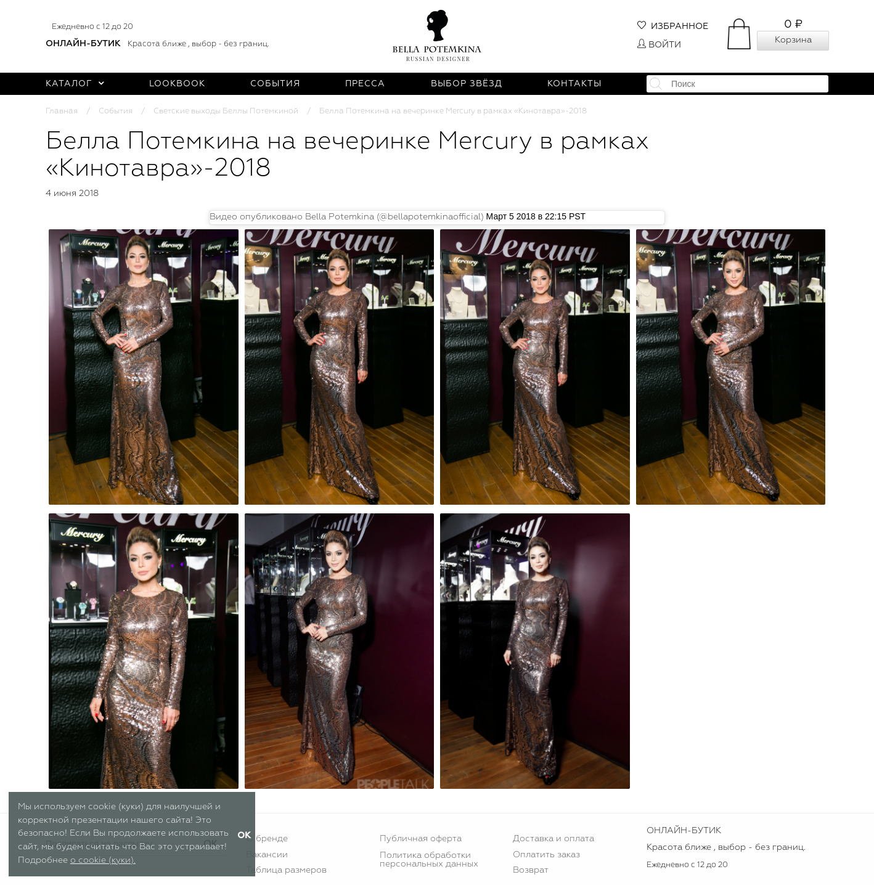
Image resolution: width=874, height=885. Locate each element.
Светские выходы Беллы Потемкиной (225, 111)
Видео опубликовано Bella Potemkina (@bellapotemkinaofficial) (347, 217)
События (275, 84)
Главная (62, 111)
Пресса (365, 84)
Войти (659, 45)
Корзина (793, 40)
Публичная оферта (421, 838)
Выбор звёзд (466, 84)
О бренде (267, 838)
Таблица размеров (286, 870)
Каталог (75, 84)
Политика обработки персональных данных (429, 859)
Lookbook (177, 84)
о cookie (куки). (103, 860)
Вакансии (267, 854)
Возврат (531, 870)
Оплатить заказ (546, 854)
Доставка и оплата (553, 838)
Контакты (574, 84)
